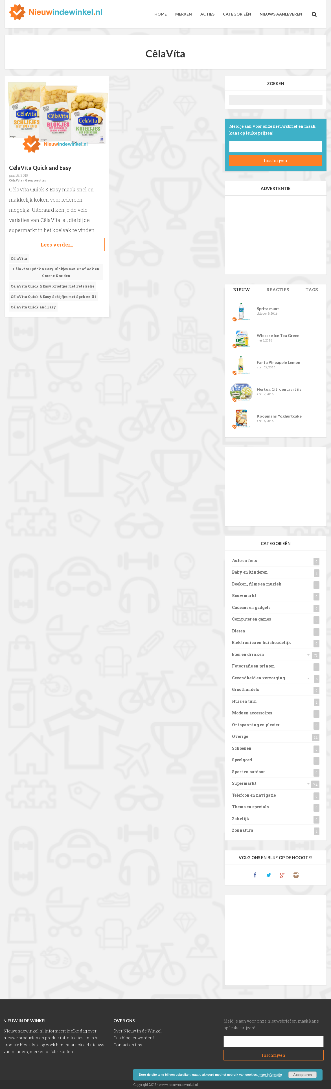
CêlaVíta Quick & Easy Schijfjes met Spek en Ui (53, 296)
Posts (241, 289)
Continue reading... (57, 244)
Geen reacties (35, 180)
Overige (240, 736)
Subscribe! (275, 160)
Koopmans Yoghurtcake (279, 416)
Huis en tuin (244, 701)
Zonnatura (242, 830)
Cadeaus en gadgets (251, 607)
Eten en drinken (248, 654)
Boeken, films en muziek (257, 584)
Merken (183, 14)
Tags (311, 289)
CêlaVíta (15, 180)
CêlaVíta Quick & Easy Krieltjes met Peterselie (52, 286)
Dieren (238, 631)
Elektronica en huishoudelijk (261, 642)
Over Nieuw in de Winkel (137, 1031)
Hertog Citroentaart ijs (279, 389)
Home (160, 14)
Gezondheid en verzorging (258, 677)
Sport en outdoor (248, 771)
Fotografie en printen (253, 666)
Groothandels (245, 689)
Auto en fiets (244, 560)
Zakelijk (240, 818)
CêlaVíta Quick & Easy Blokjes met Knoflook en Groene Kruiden (56, 272)
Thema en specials (250, 806)
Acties (207, 14)
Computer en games (251, 619)
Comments (277, 289)
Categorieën (237, 14)
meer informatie (270, 1074)
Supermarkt (244, 783)
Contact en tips (127, 1044)
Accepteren (302, 1075)
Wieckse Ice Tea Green (278, 335)
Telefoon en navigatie (254, 795)
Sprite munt (268, 308)
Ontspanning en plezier (256, 724)
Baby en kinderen (250, 572)
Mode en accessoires (252, 713)
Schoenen (241, 748)
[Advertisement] (275, 235)
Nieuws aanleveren (281, 14)
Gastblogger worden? (133, 1037)
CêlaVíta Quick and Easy (40, 167)
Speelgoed (242, 759)
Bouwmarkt (244, 595)
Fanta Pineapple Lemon (278, 362)
